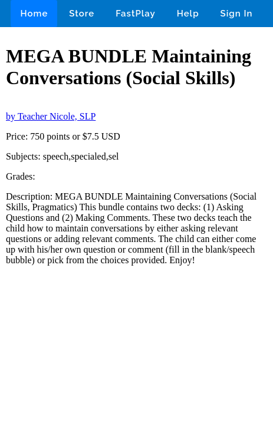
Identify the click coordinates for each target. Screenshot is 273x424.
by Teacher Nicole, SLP (51, 116)
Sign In (237, 13)
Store (81, 13)
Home (34, 13)
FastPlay (136, 13)
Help (188, 13)
